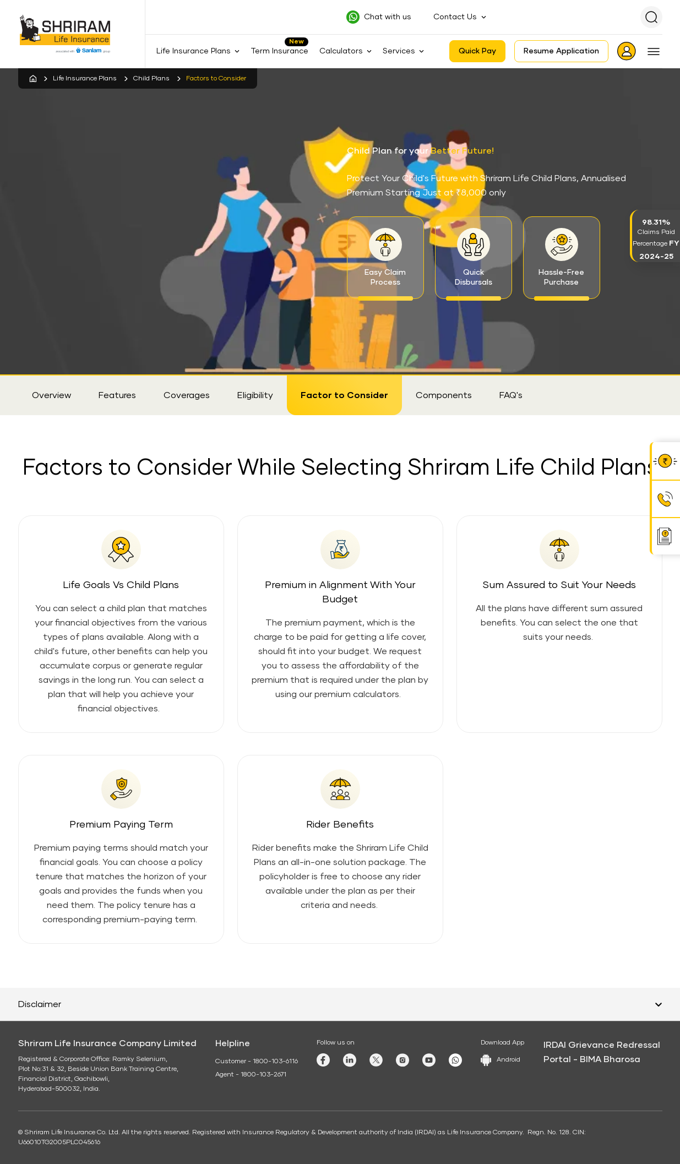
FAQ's (511, 395)
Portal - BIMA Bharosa (591, 1059)
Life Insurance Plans (85, 78)
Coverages (187, 395)
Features (117, 395)
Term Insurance (279, 51)
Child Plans (151, 78)
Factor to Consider (344, 395)
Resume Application (561, 51)
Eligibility (255, 395)
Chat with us (387, 17)
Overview (51, 395)
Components (444, 395)
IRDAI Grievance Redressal (601, 1045)
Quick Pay (477, 51)
